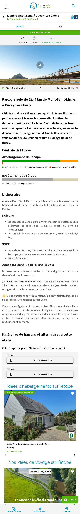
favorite (72, 393)
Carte (72, 499)
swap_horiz (40, 88)
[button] (74, 455)
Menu (6, 6)
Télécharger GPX (42, 360)
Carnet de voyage (13, 511)
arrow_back (4, 17)
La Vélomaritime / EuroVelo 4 (22, 19)
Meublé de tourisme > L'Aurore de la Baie (28, 444)
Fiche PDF (67, 511)
